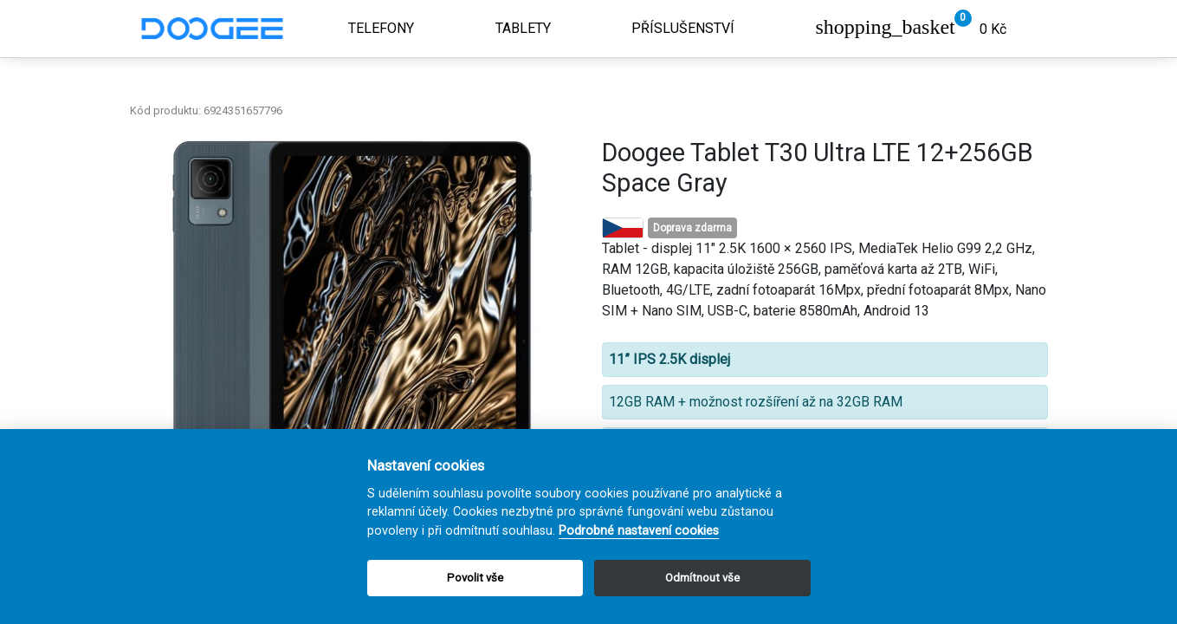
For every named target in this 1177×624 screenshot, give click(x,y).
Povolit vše (475, 577)
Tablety (523, 28)
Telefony (381, 28)
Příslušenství (682, 28)
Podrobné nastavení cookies (639, 530)
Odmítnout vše (702, 577)
